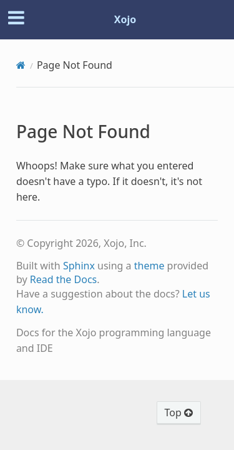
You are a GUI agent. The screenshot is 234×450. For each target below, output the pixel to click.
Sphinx (79, 265)
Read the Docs (63, 279)
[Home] (21, 65)
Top (179, 412)
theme (149, 265)
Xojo (125, 19)
